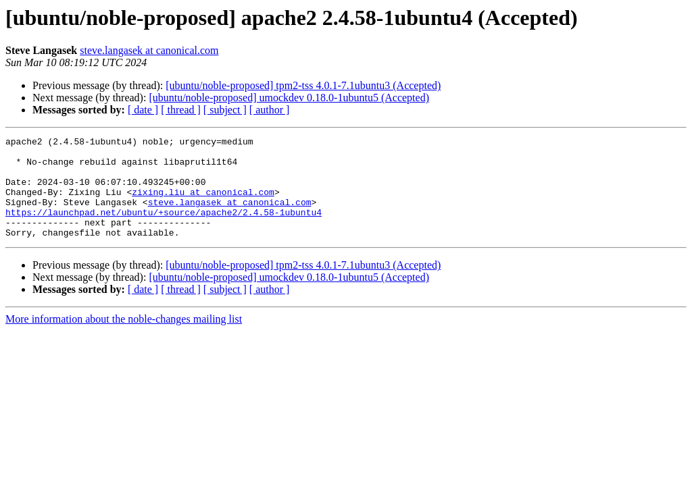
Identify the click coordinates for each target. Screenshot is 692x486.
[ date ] (143, 109)
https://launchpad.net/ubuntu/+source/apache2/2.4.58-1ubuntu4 (163, 228)
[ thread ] (181, 109)
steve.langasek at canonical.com (149, 50)
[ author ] (269, 109)
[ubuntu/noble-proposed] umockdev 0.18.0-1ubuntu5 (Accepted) (289, 97)
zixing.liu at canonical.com (203, 204)
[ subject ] (225, 109)
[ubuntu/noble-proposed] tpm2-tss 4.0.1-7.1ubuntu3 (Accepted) (303, 85)
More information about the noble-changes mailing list (123, 339)
